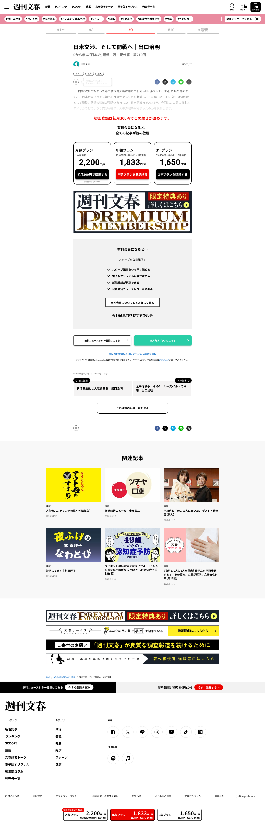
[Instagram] (157, 732)
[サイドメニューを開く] (7, 7)
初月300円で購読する (92, 174)
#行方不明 (32, 19)
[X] (128, 732)
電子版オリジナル (128, 6)
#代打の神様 (13, 19)
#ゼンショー (184, 19)
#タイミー (96, 19)
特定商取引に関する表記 (105, 796)
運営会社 (219, 796)
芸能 (58, 736)
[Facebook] (113, 732)
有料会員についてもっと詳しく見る (132, 303)
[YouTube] (171, 732)
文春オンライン (193, 796)
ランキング (61, 6)
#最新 (203, 30)
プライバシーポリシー (67, 796)
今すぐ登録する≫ (79, 687)
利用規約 (37, 796)
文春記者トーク (104, 6)
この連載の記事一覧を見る (132, 408)
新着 (47, 6)
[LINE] (142, 732)
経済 (58, 750)
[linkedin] (200, 732)
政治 (58, 729)
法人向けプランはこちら (163, 340)
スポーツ (61, 757)
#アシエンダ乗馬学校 (73, 19)
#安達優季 (49, 19)
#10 (171, 30)
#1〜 (61, 30)
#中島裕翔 (126, 19)
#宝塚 (168, 19)
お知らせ (136, 796)
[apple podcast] (128, 758)
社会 (58, 743)
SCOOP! (77, 6)
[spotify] (113, 758)
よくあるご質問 (163, 796)
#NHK (111, 19)
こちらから (164, 360)
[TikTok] (186, 732)
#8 (91, 30)
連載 (88, 6)
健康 (58, 764)
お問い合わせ (12, 796)
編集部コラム (14, 771)
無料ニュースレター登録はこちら (102, 340)
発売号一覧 (148, 6)
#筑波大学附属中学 (149, 19)
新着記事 (11, 729)
